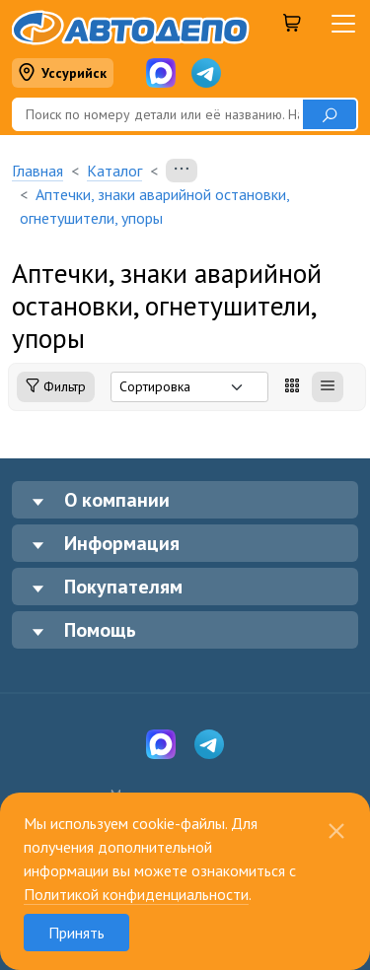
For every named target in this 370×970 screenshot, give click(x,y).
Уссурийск (62, 73)
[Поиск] (157, 114)
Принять (76, 932)
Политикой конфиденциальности (136, 894)
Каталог (114, 170)
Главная (37, 170)
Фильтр (56, 387)
